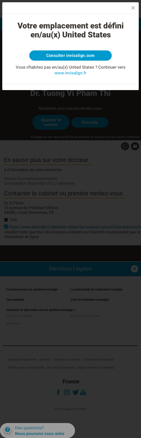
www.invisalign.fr (70, 72)
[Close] (133, 7)
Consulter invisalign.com (70, 55)
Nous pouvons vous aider (39, 433)
